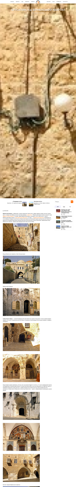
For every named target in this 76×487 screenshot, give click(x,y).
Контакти (65, 1)
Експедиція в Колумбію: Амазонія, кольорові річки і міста (66, 221)
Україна (12, 1)
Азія (22, 1)
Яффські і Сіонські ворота (8, 216)
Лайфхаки (58, 1)
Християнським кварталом (21, 217)
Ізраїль (36, 12)
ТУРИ (53, 1)
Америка (27, 1)
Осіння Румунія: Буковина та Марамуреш (66, 217)
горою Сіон (29, 214)
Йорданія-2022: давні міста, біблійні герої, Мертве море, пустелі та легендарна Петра (66, 211)
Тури (64, 206)
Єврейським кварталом (39, 217)
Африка (33, 1)
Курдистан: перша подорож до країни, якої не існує (66, 227)
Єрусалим (41, 12)
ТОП (58, 206)
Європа (17, 1)
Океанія (48, 1)
